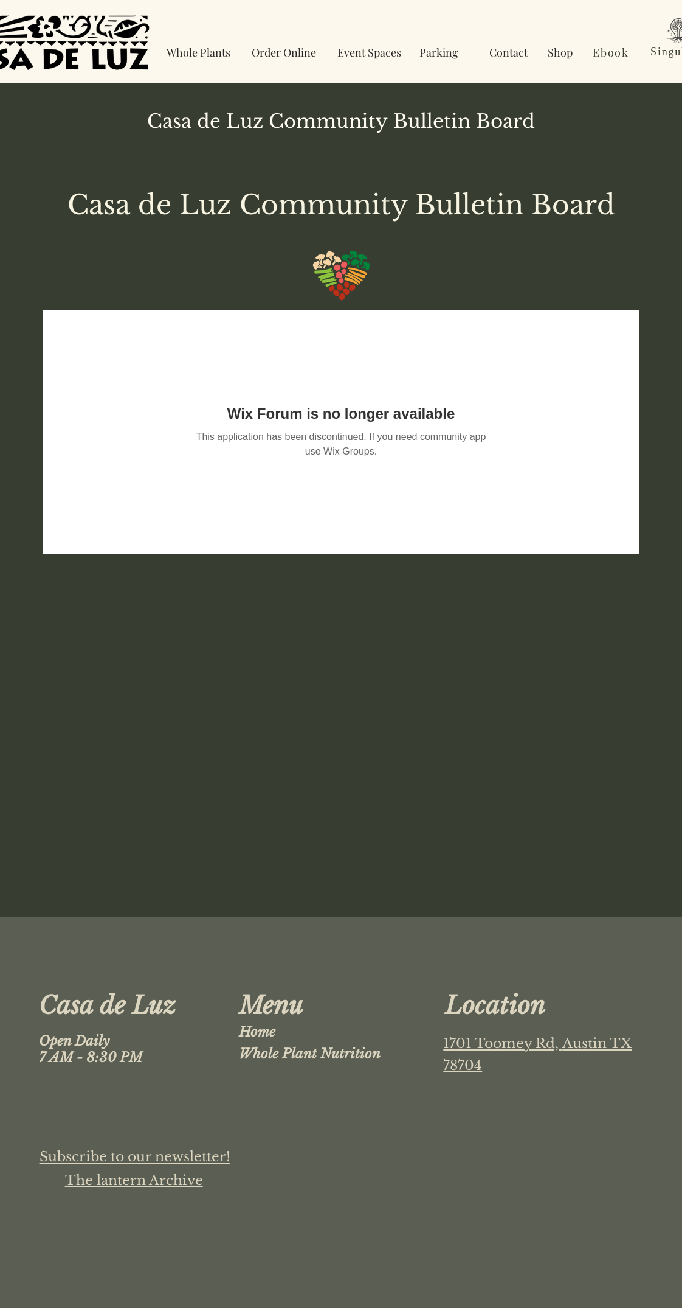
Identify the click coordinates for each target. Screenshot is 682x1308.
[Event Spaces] (369, 52)
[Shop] (560, 52)
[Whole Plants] (198, 52)
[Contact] (508, 52)
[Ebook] (612, 52)
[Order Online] (284, 52)
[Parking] (439, 52)
